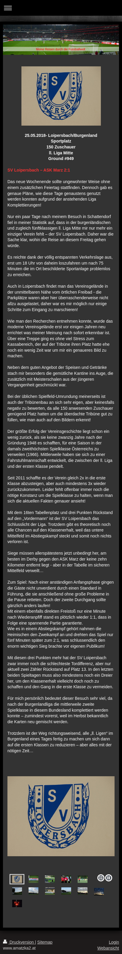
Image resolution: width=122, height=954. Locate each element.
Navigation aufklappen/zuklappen (61, 7)
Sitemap (44, 942)
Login (114, 942)
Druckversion (19, 942)
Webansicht (108, 948)
